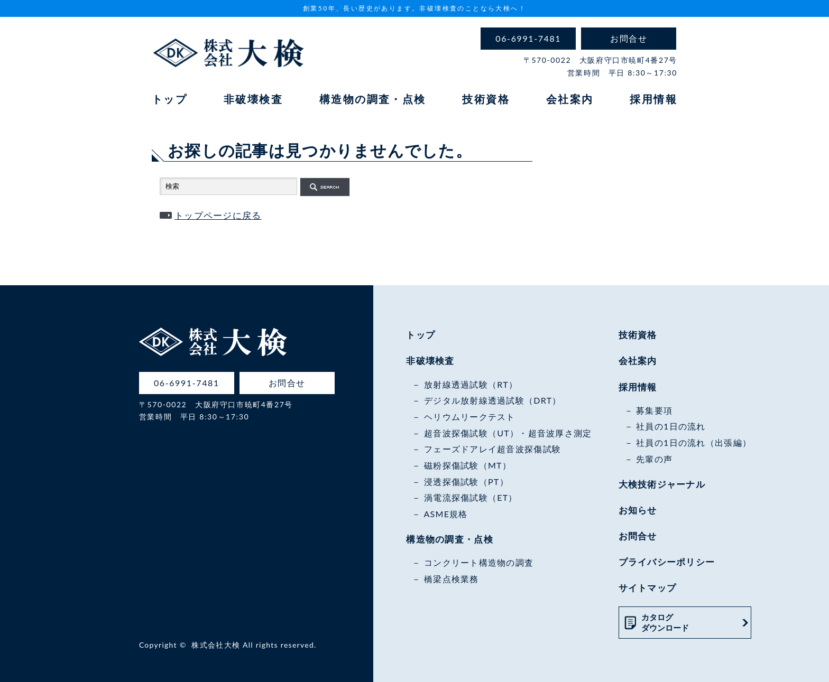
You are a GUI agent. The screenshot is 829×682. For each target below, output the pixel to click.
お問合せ (638, 535)
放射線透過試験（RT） (471, 384)
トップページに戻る (218, 215)
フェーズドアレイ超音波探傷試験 (492, 449)
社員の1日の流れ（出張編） (693, 442)
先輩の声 (654, 459)
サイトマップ (648, 587)
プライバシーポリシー (667, 561)
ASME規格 (445, 514)
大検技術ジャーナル (662, 484)
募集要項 (654, 410)
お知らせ (638, 510)
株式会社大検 (215, 644)
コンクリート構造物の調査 (478, 562)
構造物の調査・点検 (372, 98)
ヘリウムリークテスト (469, 417)
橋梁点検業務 (451, 579)
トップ (169, 98)
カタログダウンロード (665, 622)
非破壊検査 (253, 98)
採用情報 (653, 98)
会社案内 (570, 98)
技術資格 (486, 98)
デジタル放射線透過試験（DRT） (492, 400)
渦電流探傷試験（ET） (471, 497)
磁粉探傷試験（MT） (467, 465)
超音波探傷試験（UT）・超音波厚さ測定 (508, 433)
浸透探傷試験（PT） (466, 482)
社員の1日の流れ (671, 426)
